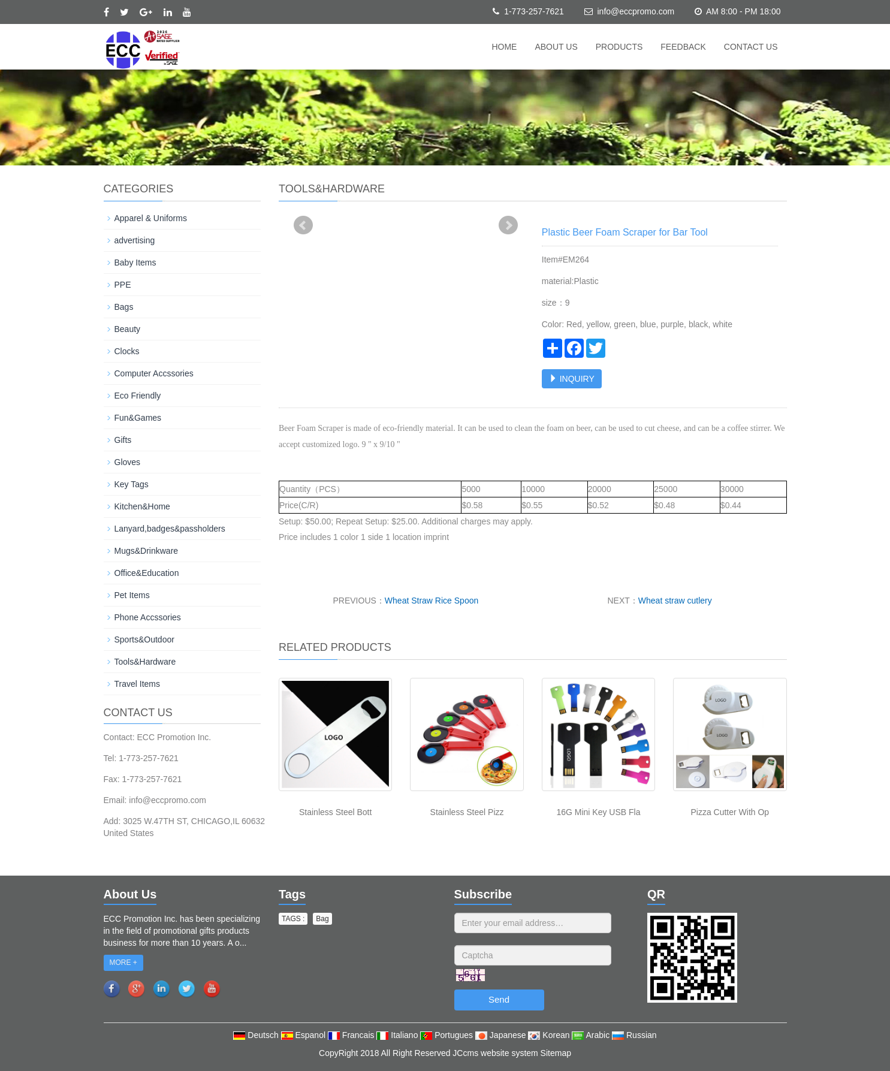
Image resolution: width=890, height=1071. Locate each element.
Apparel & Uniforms (150, 218)
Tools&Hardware (145, 661)
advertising (134, 240)
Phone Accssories (147, 617)
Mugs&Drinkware (146, 551)
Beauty (127, 329)
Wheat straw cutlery (675, 600)
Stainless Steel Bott (335, 812)
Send (498, 999)
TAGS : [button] (293, 919)
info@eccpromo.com (635, 11)
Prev (303, 225)
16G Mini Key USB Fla (598, 812)
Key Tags (131, 484)
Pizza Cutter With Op (729, 812)
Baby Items (135, 262)
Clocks (127, 351)
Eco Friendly (137, 395)
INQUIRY (572, 379)
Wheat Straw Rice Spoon (431, 600)
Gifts (123, 440)
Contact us (751, 47)
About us (556, 47)
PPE (122, 284)
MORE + (123, 962)
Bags (124, 307)
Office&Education (146, 573)
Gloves (127, 462)
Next (508, 225)
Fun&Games (138, 418)
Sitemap (556, 1053)
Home (504, 47)
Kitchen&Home (142, 506)
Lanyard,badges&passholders (169, 528)
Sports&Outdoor (144, 639)
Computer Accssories (154, 373)
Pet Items (132, 595)
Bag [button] (322, 919)
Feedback (682, 47)
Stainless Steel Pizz (467, 812)
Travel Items (137, 684)
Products (619, 47)
